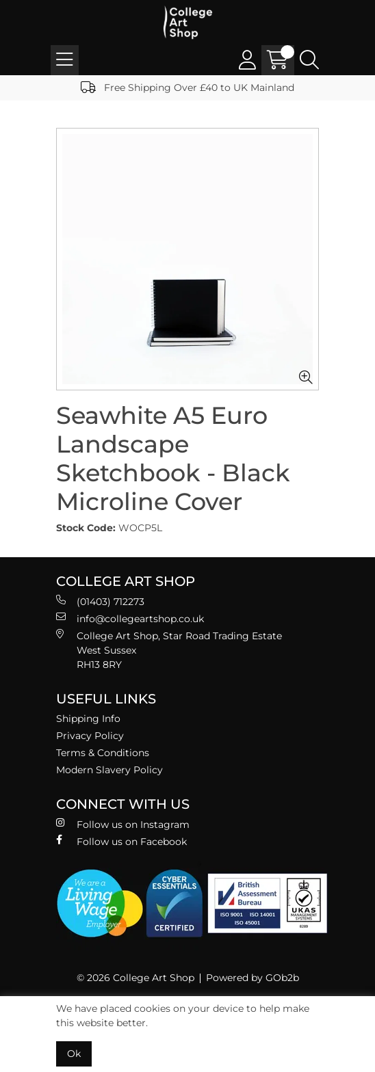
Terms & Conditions (102, 753)
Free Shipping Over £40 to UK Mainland (187, 87)
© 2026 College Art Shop (135, 978)
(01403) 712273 (100, 601)
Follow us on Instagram (123, 824)
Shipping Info (88, 718)
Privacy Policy (90, 735)
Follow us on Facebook (121, 841)
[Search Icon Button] (309, 60)
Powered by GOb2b (252, 978)
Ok (74, 1053)
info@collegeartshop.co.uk (130, 618)
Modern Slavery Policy (109, 770)
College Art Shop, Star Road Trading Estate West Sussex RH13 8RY (169, 650)
